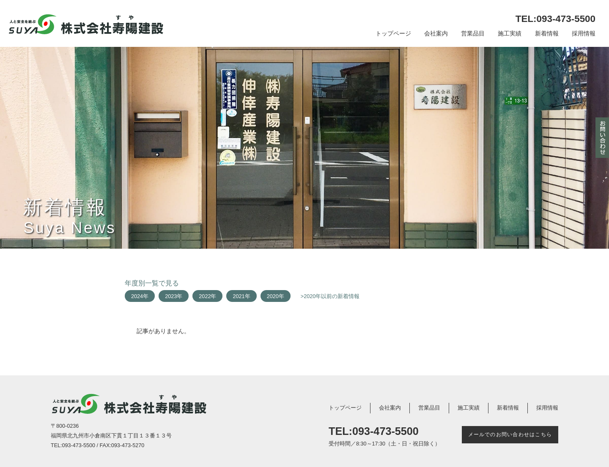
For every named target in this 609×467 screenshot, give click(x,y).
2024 (137, 296)
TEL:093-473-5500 (555, 19)
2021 (238, 296)
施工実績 (509, 33)
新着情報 (547, 33)
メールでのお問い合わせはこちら (510, 434)
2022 (205, 296)
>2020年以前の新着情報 (330, 296)
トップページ (393, 33)
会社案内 (436, 33)
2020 (273, 296)
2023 (171, 296)
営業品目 (473, 33)
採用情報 (583, 33)
